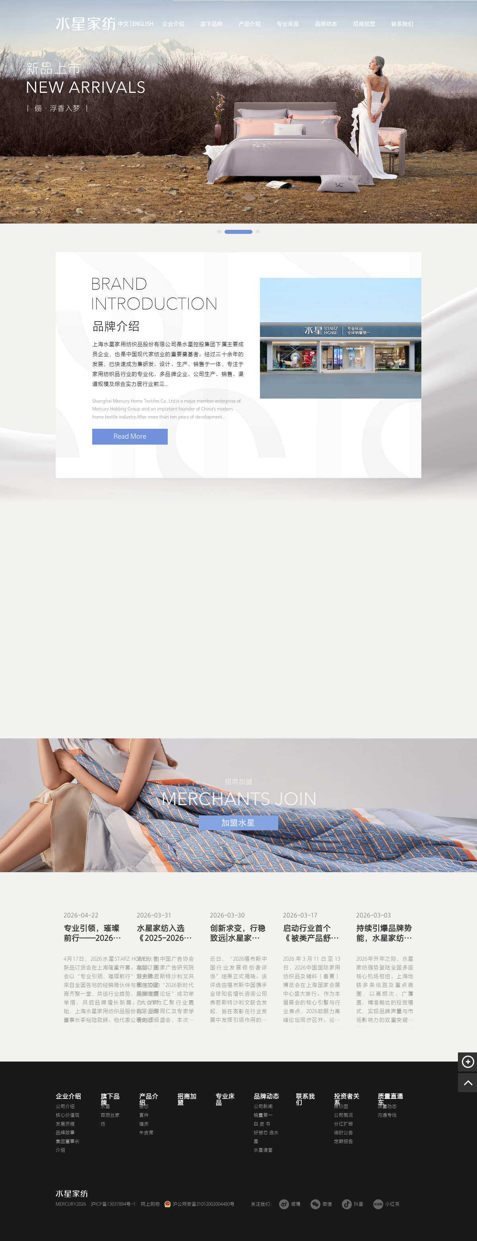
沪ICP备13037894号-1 (113, 1204)
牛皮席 (146, 1132)
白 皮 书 (262, 1124)
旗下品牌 (211, 24)
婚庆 (144, 1124)
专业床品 (288, 24)
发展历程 (65, 1124)
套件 (144, 1115)
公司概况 (343, 1115)
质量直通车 (390, 1099)
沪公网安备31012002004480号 (204, 1204)
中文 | (124, 24)
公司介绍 (65, 1106)
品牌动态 (326, 24)
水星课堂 (263, 1150)
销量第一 (263, 1115)
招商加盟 (364, 24)
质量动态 (387, 1106)
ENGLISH (142, 24)
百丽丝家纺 (110, 1119)
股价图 (341, 1106)
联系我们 (402, 24)
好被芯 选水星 (266, 1137)
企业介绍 (173, 24)
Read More (130, 436)
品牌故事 (65, 1132)
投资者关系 (346, 1099)
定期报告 (343, 1141)
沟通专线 (387, 1115)
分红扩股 (343, 1124)
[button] (219, 232)
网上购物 (150, 1204)
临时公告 (343, 1132)
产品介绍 (249, 24)
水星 (105, 1106)
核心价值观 (68, 1115)
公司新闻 (263, 1106)
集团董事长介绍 (68, 1146)
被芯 (144, 1106)
